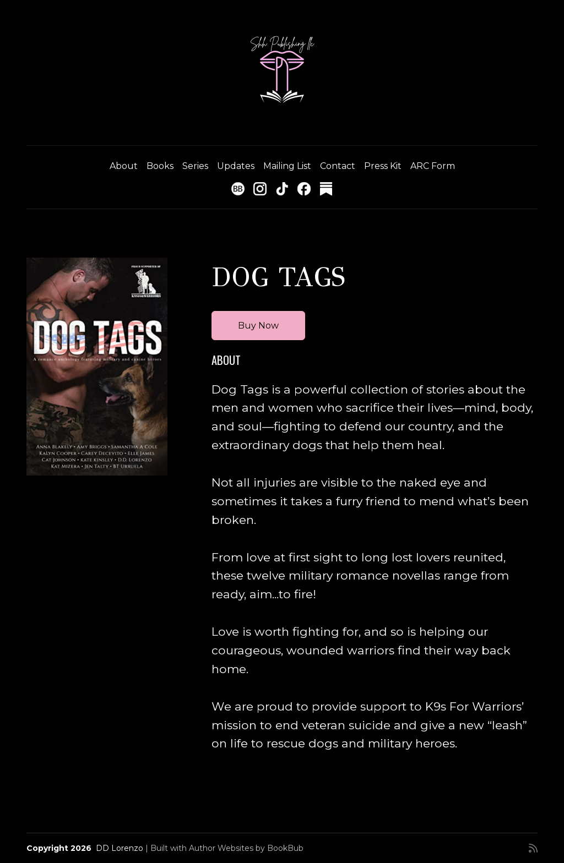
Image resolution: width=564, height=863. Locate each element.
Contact (337, 166)
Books (160, 166)
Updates (235, 166)
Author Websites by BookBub (246, 848)
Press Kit (383, 166)
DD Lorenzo (119, 848)
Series (195, 166)
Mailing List (287, 166)
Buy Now (258, 325)
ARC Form (432, 166)
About (124, 166)
